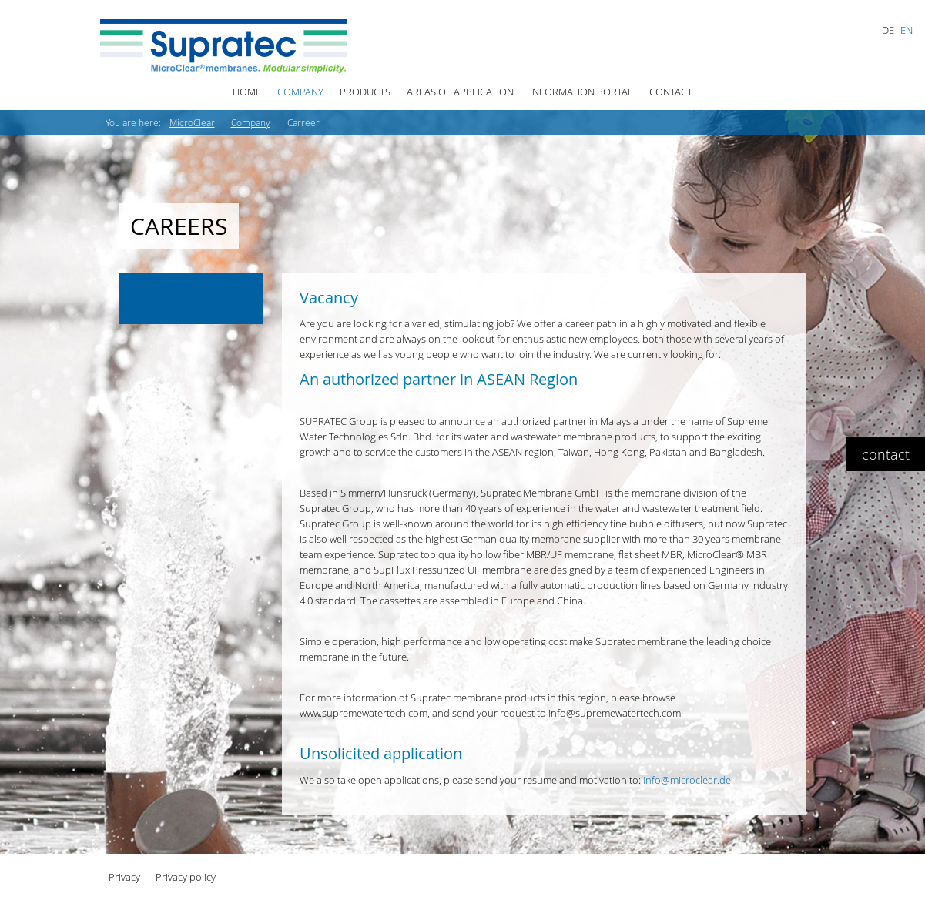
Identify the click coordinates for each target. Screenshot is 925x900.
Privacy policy (186, 877)
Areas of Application (460, 92)
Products (365, 92)
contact (886, 454)
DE (888, 30)
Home (247, 92)
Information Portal (581, 92)
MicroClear (192, 122)
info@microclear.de (687, 780)
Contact (670, 92)
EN (906, 30)
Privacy (124, 877)
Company (300, 92)
